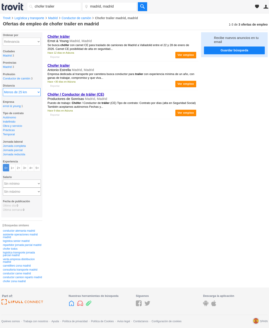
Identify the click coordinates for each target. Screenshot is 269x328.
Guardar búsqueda (234, 50)
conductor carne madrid (17, 273)
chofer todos (10, 248)
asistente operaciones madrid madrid (20, 236)
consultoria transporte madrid (20, 269)
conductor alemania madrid (19, 230)
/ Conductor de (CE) (75, 94)
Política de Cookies (102, 321)
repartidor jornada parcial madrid (22, 245)
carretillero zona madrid (17, 265)
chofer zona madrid (14, 281)
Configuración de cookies (167, 321)
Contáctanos (140, 321)
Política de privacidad (75, 321)
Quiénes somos (10, 321)
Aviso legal (123, 321)
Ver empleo (186, 55)
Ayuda (55, 321)
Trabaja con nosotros (35, 321)
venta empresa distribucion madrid (19, 260)
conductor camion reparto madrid (22, 277)
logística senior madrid (16, 241)
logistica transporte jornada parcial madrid (19, 254)
